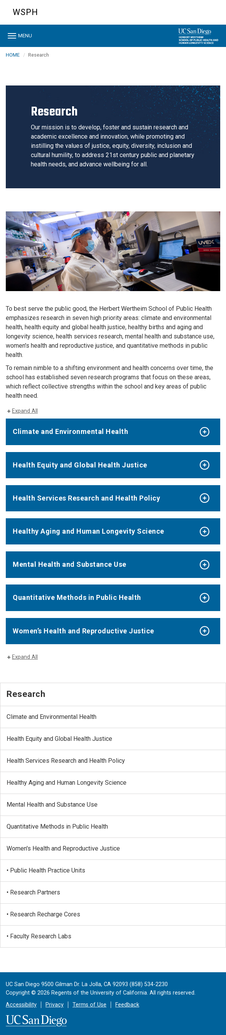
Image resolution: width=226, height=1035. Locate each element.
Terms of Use (89, 1005)
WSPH (25, 12)
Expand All (25, 411)
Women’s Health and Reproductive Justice (83, 631)
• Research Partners (33, 892)
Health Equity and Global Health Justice (80, 465)
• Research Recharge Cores (43, 914)
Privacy (55, 1005)
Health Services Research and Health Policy (86, 498)
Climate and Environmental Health (70, 431)
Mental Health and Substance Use (69, 564)
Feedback (127, 1005)
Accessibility (21, 1005)
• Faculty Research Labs (39, 936)
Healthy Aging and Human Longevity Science (88, 531)
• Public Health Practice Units (46, 870)
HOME (13, 55)
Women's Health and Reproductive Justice (63, 848)
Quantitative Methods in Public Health (77, 597)
